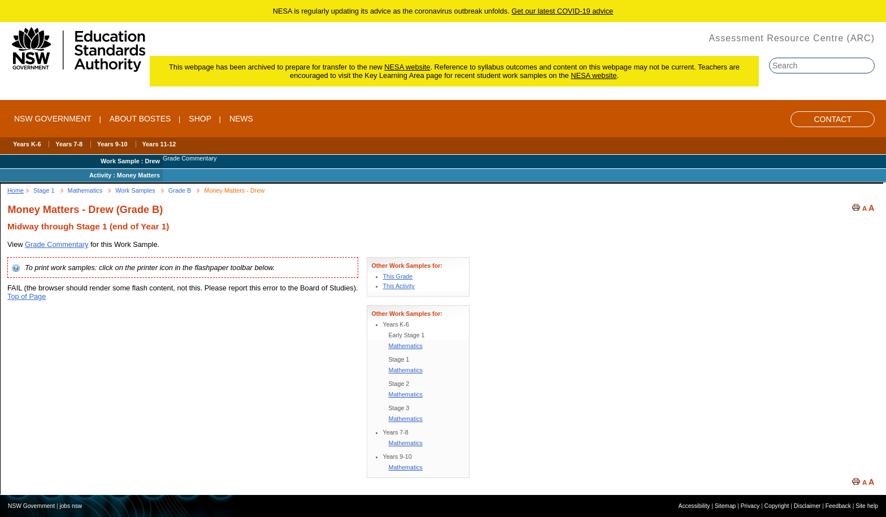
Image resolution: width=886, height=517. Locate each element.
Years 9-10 (112, 144)
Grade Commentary (56, 244)
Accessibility (694, 506)
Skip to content (856, 15)
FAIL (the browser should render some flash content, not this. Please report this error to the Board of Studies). (182, 288)
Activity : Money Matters (124, 175)
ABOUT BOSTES (140, 118)
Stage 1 (44, 190)
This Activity (399, 286)
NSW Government (53, 118)
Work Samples (135, 190)
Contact (833, 119)
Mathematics (85, 190)
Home (15, 190)
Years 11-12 (159, 144)
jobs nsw (70, 506)
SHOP (200, 118)
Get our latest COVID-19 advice (562, 11)
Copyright (777, 506)
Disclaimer (807, 506)
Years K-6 (27, 144)
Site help (866, 506)
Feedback (838, 506)
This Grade (398, 276)
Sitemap (725, 506)
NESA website (407, 67)
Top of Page (26, 296)
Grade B (180, 190)
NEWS (241, 118)
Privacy (750, 506)
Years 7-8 (68, 144)
